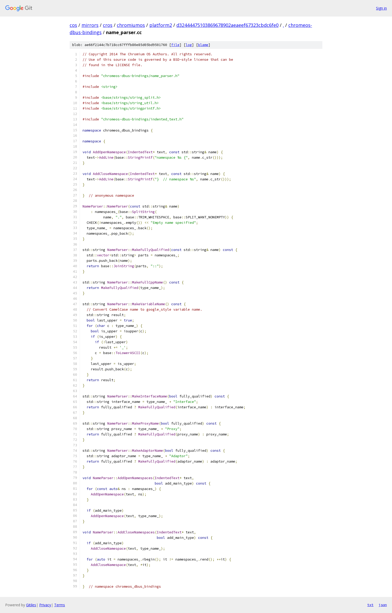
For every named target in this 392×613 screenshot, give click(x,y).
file (175, 45)
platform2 (160, 25)
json (383, 604)
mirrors (90, 25)
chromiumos (131, 25)
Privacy (45, 604)
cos (73, 25)
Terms (59, 604)
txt (370, 604)
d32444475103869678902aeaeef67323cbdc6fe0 (227, 25)
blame (203, 45)
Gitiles (31, 604)
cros (107, 25)
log (189, 45)
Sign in (381, 8)
